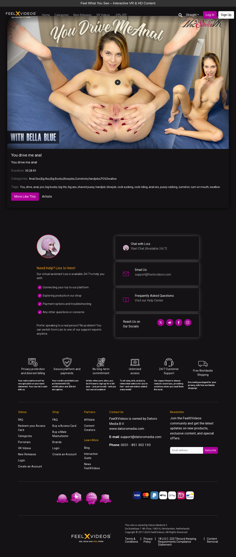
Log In (210, 15)
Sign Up (226, 15)
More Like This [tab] (25, 196)
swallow (215, 187)
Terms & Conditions (131, 540)
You (22, 187)
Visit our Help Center (149, 300)
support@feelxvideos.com (153, 274)
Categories (62, 15)
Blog (87, 447)
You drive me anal (26, 155)
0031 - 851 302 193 (136, 445)
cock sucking (125, 187)
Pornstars (24, 442)
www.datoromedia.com (126, 429)
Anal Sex (34, 178)
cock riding (141, 187)
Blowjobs (69, 178)
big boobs (51, 187)
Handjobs (94, 178)
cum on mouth (200, 187)
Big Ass (45, 178)
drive (29, 187)
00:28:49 (30, 170)
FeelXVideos (192, 418)
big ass (72, 187)
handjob (101, 187)
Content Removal (212, 540)
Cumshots (81, 178)
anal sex (154, 187)
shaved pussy (86, 187)
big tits (62, 187)
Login (21, 460)
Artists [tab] (47, 196)
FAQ (20, 419)
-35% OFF (121, 15)
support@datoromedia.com (140, 437)
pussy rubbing (168, 187)
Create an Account (30, 466)
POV (103, 178)
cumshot (184, 187)
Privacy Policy (148, 540)
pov (42, 187)
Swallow (111, 178)
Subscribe (210, 450)
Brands (57, 442)
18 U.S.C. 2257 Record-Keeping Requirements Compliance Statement (177, 541)
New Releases (82, 15)
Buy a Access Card (64, 425)
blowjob (111, 187)
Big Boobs (56, 178)
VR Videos (103, 15)
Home (46, 15)
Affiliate (89, 419)
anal (36, 187)
